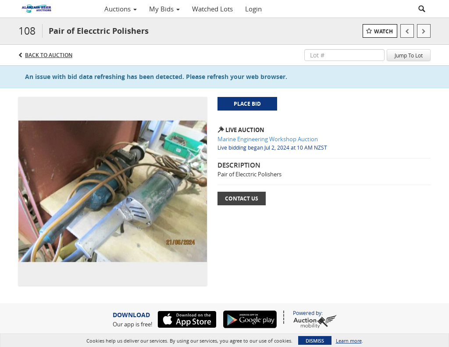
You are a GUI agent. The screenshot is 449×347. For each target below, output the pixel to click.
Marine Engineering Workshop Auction (267, 139)
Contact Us (241, 198)
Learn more (349, 340)
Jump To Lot (409, 55)
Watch (383, 31)
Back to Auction (48, 55)
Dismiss (315, 340)
